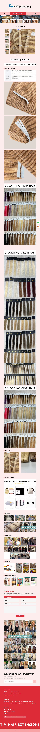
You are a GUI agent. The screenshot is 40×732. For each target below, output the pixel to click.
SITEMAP (6, 713)
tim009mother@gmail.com (15, 693)
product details (8, 64)
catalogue (15, 64)
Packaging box (22, 64)
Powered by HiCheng (11, 711)
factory (28, 64)
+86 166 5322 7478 (14, 691)
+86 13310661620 (14, 696)
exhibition (34, 64)
